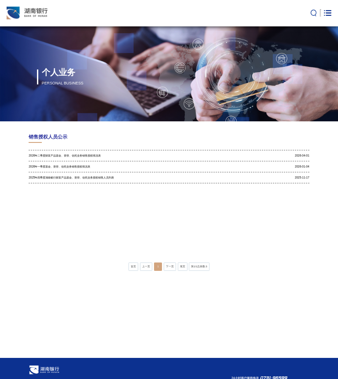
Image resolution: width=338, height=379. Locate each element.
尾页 (182, 266)
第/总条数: (199, 266)
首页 (133, 266)
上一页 (146, 266)
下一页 (170, 266)
